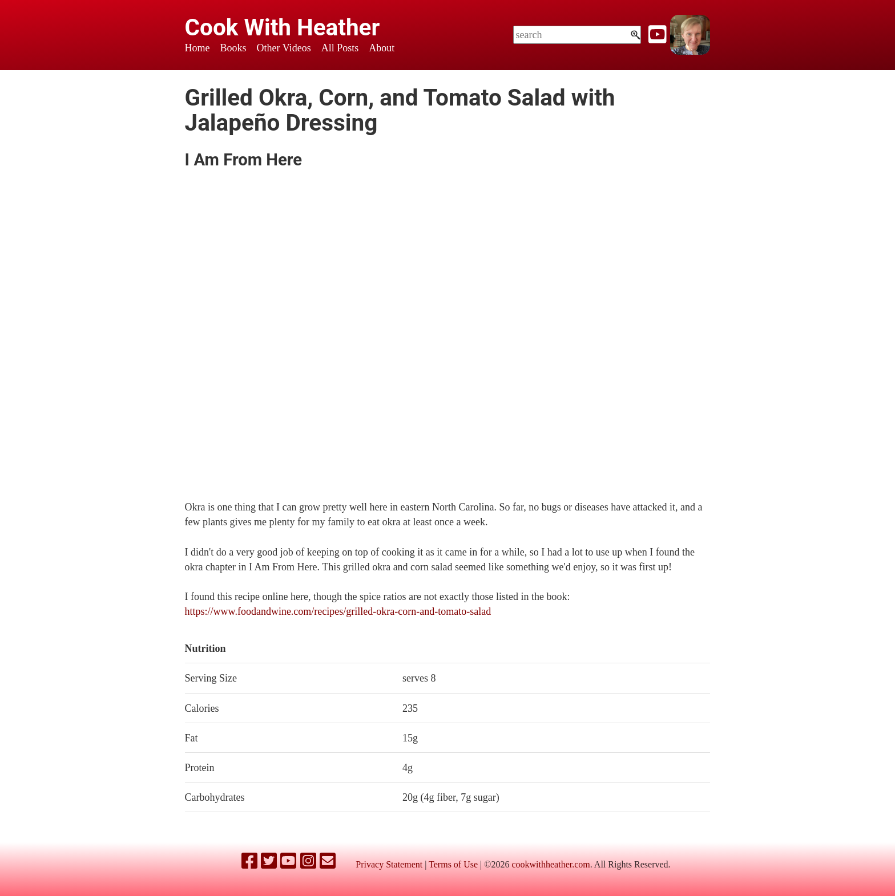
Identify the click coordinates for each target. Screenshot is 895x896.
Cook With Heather (282, 27)
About (381, 48)
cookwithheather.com (550, 864)
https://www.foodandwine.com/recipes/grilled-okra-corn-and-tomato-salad (338, 611)
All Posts (340, 48)
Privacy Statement (389, 864)
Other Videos (284, 48)
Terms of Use (453, 864)
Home (197, 48)
